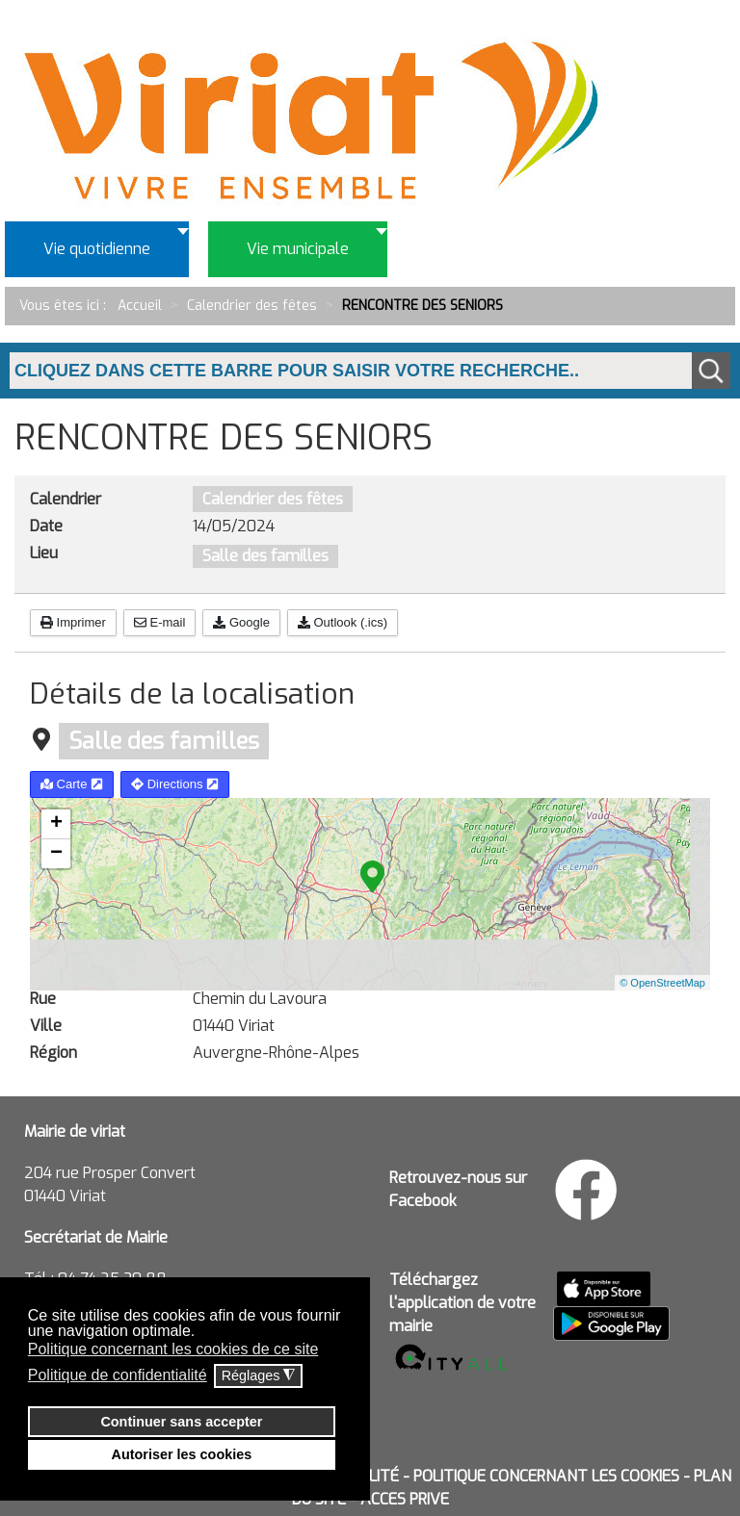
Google (241, 622)
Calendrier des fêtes (272, 499)
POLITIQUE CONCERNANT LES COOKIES (546, 1476)
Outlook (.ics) (342, 622)
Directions (175, 784)
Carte (71, 784)
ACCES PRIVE (404, 1499)
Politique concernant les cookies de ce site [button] (173, 1349)
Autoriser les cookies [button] (182, 1454)
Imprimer (73, 622)
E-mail (159, 622)
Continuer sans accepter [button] (181, 1421)
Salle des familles (265, 556)
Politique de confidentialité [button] (117, 1375)
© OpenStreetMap (662, 983)
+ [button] (56, 823)
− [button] (56, 853)
